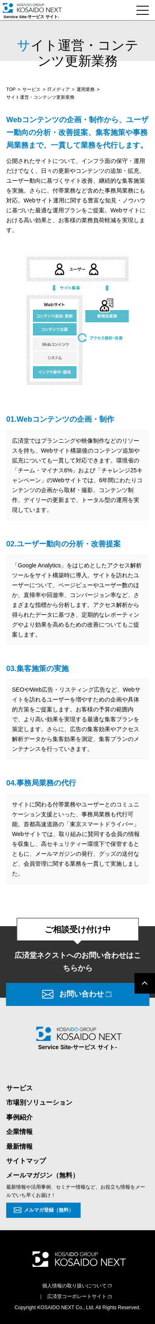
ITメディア (59, 89)
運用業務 (85, 89)
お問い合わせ (81, 994)
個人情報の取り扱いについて (74, 1286)
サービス (31, 89)
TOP (11, 89)
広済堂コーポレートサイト (77, 1296)
